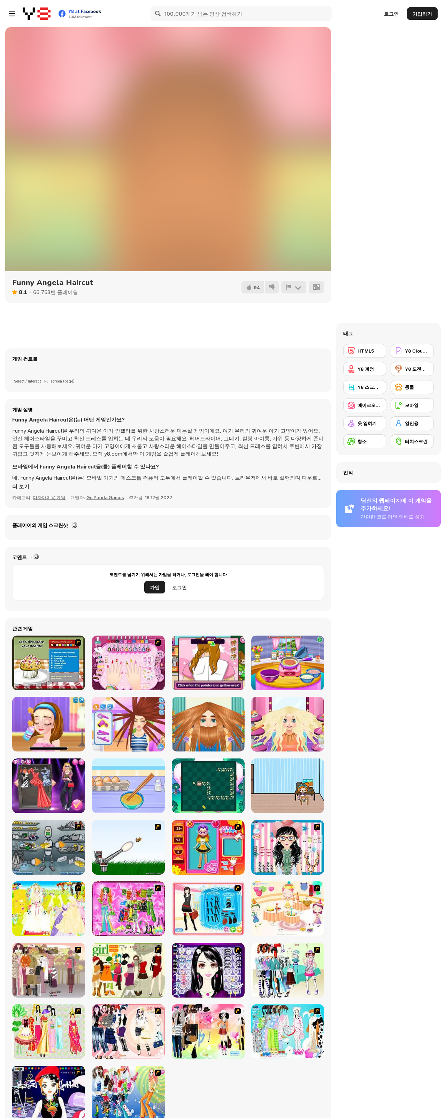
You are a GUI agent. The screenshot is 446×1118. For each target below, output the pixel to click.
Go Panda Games (105, 497)
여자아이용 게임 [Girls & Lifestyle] (49, 497)
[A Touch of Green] (128, 908)
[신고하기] (293, 287)
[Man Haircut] (208, 724)
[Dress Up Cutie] (287, 847)
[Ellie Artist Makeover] (48, 724)
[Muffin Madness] (48, 663)
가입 (155, 587)
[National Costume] (48, 1031)
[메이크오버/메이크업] (364, 405)
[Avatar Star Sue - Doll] (208, 847)
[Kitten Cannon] (128, 847)
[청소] (364, 441)
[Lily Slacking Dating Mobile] (208, 663)
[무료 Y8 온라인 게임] (36, 13)
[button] (20, 486)
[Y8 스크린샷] (364, 387)
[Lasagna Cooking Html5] (287, 663)
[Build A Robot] (48, 847)
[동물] (412, 387)
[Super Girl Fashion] (128, 970)
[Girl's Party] (287, 908)
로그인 (391, 14)
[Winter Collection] (287, 970)
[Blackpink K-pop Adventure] (48, 785)
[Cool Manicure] (128, 663)
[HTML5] (364, 351)
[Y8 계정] (364, 369)
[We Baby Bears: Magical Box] (208, 785)
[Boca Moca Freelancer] (287, 785)
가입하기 (422, 14)
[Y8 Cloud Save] (412, 351)
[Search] (158, 13)
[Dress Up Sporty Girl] (128, 1031)
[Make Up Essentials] (208, 970)
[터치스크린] (412, 441)
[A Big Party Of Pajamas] (287, 1031)
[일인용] (412, 423)
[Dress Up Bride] (48, 908)
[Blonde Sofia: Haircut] (287, 724)
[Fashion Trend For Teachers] (48, 970)
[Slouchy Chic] (208, 1031)
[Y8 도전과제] (412, 369)
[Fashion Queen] (208, 908)
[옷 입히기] (364, 423)
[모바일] (412, 405)
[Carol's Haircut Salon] (128, 724)
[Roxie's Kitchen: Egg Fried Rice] (128, 785)
